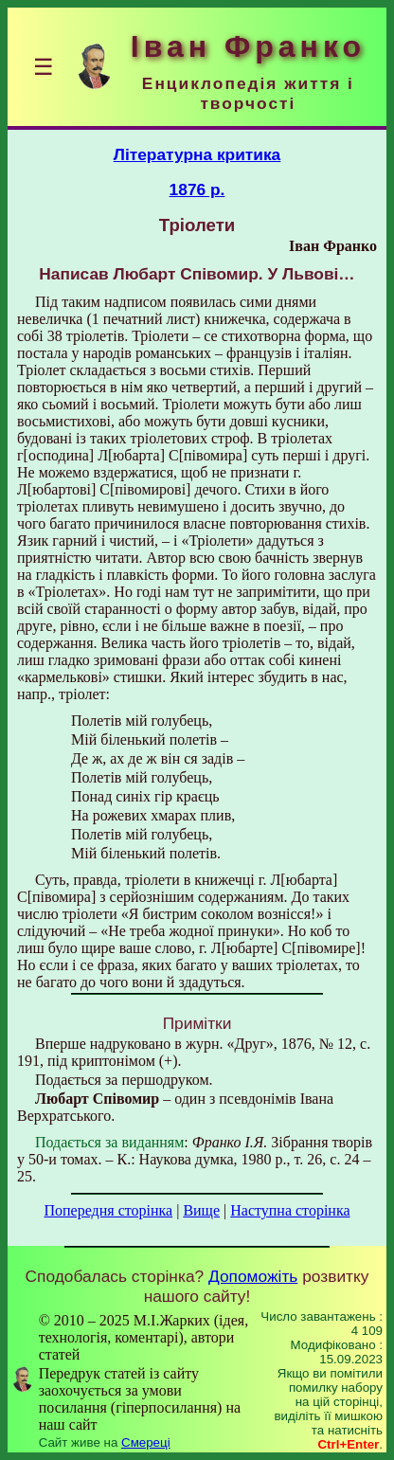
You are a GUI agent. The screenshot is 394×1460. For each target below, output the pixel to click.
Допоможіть (252, 1276)
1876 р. (197, 189)
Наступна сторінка (289, 1210)
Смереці (145, 1442)
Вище (201, 1210)
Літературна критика (197, 154)
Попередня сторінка (108, 1210)
